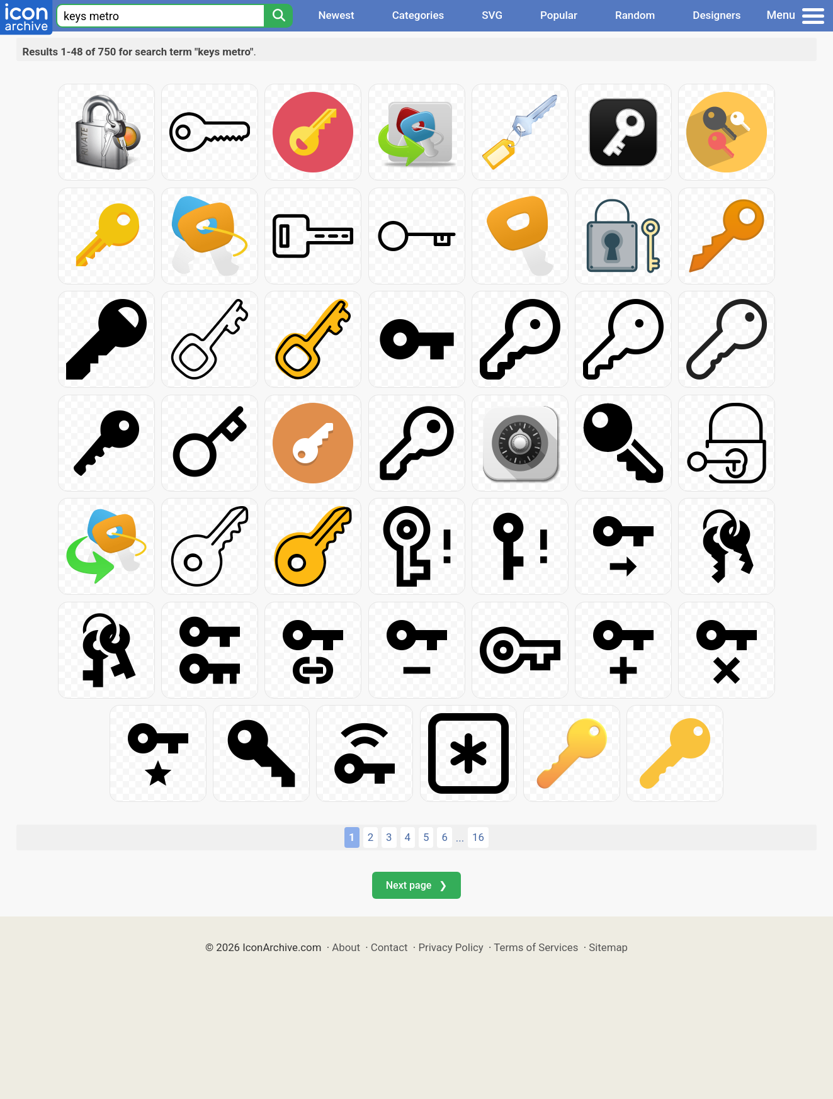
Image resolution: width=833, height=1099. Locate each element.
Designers (716, 15)
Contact (389, 947)
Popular (558, 15)
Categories (418, 15)
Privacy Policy (450, 947)
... (460, 837)
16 (478, 837)
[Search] (278, 16)
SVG (492, 15)
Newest (336, 15)
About (346, 947)
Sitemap (608, 947)
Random (635, 15)
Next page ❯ (416, 885)
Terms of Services (536, 947)
